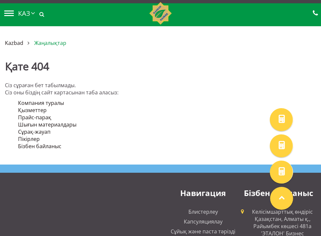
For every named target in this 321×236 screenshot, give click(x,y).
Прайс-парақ (34, 117)
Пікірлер (29, 139)
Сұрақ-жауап (34, 131)
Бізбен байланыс (39, 146)
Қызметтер (32, 110)
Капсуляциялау (203, 221)
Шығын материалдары (47, 124)
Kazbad (14, 43)
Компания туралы (41, 103)
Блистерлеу (203, 211)
